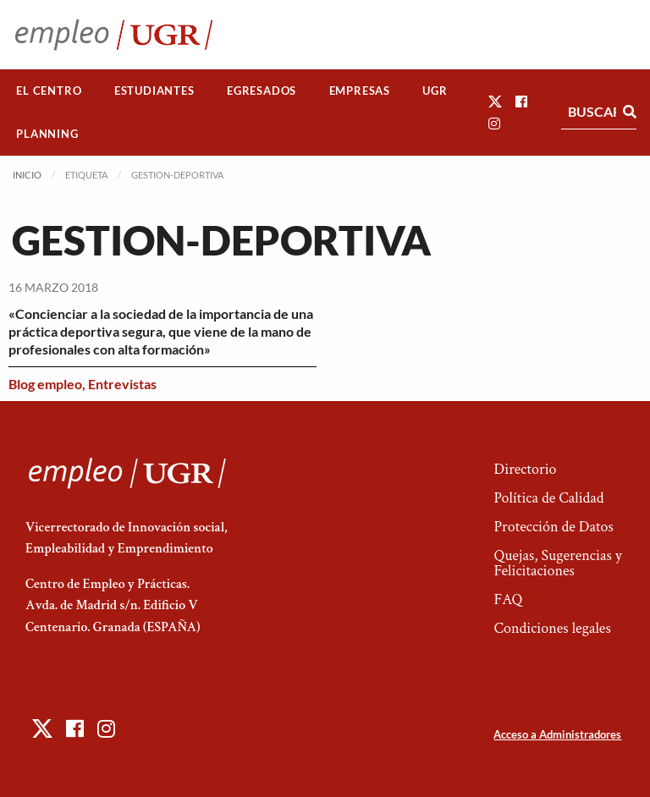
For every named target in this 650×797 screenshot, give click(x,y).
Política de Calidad (548, 498)
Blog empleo (45, 384)
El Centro (48, 90)
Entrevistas (122, 384)
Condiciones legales (551, 628)
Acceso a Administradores (557, 734)
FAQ (507, 599)
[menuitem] (49, 91)
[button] (495, 101)
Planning (47, 133)
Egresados (261, 90)
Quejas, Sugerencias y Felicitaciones (557, 563)
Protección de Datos (553, 526)
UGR (434, 90)
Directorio (524, 469)
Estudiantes (154, 90)
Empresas (359, 90)
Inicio (27, 174)
